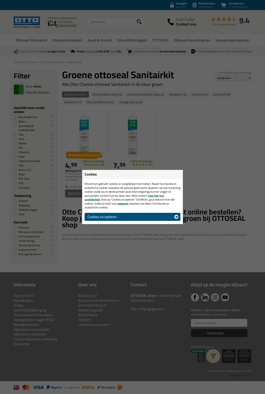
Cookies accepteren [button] (102, 216)
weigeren (122, 203)
